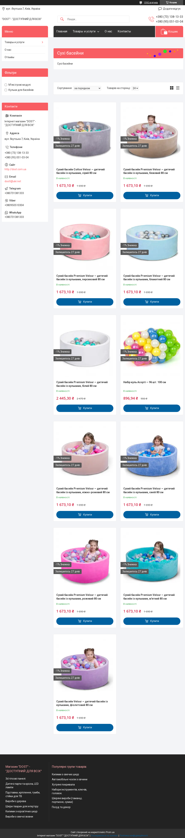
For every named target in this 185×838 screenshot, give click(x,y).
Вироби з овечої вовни (19, 816)
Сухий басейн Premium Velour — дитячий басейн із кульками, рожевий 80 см (82, 596)
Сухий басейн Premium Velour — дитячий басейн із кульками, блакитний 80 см (149, 277)
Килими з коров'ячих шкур (21, 811)
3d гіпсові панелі (15, 778)
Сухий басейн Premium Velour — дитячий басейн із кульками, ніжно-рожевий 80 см (83, 490)
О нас (108, 31)
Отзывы (9, 57)
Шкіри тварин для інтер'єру (22, 806)
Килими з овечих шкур (65, 774)
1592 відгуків (151, 2)
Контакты (124, 31)
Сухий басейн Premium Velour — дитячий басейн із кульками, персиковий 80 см (82, 277)
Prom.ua (110, 832)
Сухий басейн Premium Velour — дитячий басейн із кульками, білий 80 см (82, 384)
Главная (61, 31)
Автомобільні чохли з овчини (69, 779)
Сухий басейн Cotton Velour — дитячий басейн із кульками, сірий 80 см (80, 171)
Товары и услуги (84, 31)
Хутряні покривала (63, 784)
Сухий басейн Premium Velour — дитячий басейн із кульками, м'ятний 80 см (149, 596)
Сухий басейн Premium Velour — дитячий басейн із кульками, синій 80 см (149, 490)
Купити (87, 195)
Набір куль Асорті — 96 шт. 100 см (144, 382)
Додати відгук (172, 8)
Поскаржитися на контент (104, 835)
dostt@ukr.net (13, 181)
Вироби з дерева (16, 801)
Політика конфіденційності (134, 835)
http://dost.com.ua (15, 169)
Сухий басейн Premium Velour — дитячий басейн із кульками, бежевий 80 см (149, 171)
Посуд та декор (61, 807)
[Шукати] (62, 19)
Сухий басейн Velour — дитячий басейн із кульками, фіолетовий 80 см (82, 703)
